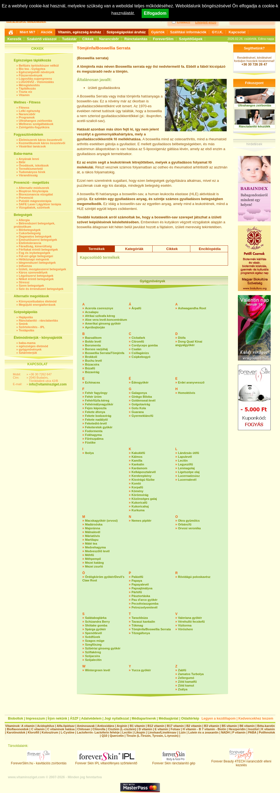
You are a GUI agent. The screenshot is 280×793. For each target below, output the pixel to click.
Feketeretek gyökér (98, 427)
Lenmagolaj (186, 468)
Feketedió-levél (96, 423)
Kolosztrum (50, 732)
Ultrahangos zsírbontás (35, 120)
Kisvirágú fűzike (143, 479)
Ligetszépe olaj (189, 472)
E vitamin (161, 729)
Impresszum (35, 718)
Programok (27, 117)
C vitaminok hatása (61, 729)
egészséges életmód (33, 346)
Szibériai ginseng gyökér (103, 648)
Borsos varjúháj (96, 349)
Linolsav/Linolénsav (162, 732)
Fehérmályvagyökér (99, 404)
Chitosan (83, 729)
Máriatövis (92, 535)
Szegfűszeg (93, 644)
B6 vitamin (247, 725)
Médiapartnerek (144, 718)
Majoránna (92, 528)
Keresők (14, 39)
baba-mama (27, 342)
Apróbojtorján (95, 327)
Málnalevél (92, 532)
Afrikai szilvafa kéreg (100, 315)
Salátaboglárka (95, 617)
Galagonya (139, 392)
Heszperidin (237, 729)
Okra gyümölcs (189, 520)
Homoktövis (186, 392)
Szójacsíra (92, 656)
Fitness (24, 107)
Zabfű (182, 670)
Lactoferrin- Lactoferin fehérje (98, 732)
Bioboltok (15, 718)
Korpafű (137, 487)
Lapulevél (185, 456)
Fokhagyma (93, 434)
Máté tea (91, 543)
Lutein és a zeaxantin (203, 732)
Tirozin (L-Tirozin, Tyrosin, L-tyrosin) (152, 735)
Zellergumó (186, 677)
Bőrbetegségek (29, 229)
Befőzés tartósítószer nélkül (39, 65)
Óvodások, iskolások (34, 165)
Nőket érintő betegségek (36, 279)
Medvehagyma (95, 547)
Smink (23, 323)
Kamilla (137, 460)
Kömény (137, 491)
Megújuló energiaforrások (37, 304)
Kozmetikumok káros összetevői (42, 143)
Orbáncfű (184, 524)
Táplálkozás (27, 88)
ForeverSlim (163, 39)
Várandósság (28, 175)
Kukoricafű (139, 502)
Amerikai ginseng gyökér (103, 323)
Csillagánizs (140, 353)
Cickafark (138, 337)
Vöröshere (185, 629)
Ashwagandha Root (192, 308)
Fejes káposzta (95, 408)
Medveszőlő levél (97, 551)
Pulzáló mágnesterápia (35, 201)
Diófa (182, 337)
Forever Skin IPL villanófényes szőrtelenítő (106, 761)
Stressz (24, 282)
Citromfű (138, 341)
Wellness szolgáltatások (36, 124)
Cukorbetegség (30, 233)
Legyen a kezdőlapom (219, 718)
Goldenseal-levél (143, 400)
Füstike (90, 442)
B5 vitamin (229, 725)
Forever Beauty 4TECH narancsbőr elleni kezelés (241, 761)
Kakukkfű (138, 453)
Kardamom (139, 468)
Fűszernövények (30, 75)
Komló (136, 483)
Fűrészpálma (94, 438)
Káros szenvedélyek (33, 272)
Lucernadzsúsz (189, 475)
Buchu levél (93, 360)
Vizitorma (184, 625)
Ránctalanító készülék (254, 126)
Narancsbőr (109, 39)
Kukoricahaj (140, 506)
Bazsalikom (93, 337)
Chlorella (98, 729)
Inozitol (253, 729)
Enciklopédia (210, 249)
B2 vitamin (194, 725)
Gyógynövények (152, 281)
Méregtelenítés (29, 85)
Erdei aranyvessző (191, 382)
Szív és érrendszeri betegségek (41, 288)
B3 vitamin (211, 725)
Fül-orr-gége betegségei (36, 256)
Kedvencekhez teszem (255, 718)
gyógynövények (30, 349)
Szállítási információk (188, 32)
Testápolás (26, 330)
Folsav (175, 729)
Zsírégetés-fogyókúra (34, 127)
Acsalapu (91, 312)
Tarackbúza (140, 617)
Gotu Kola (139, 408)
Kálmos (137, 456)
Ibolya (89, 453)
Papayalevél (140, 584)
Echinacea (92, 382)
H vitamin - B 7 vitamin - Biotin (204, 729)
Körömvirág (140, 495)
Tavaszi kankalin (143, 621)
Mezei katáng (94, 562)
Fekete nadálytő (96, 419)
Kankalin (138, 464)
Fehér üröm (93, 396)
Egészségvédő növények (36, 72)
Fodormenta (94, 431)
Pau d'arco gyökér (145, 599)
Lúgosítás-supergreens (35, 78)
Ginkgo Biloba (142, 396)
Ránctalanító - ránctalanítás (38, 320)
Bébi (22, 162)
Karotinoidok (16, 732)
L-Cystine (67, 732)
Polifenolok (267, 732)
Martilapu (91, 539)
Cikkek (88, 39)
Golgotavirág (141, 404)
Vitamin (24, 95)
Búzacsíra (92, 364)
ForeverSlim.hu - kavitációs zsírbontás (38, 761)
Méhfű (89, 555)
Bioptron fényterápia (33, 191)
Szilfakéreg (93, 652)
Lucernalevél (187, 479)
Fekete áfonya (95, 412)
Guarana (138, 412)
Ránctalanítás (136, 39)
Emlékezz (183, 22)
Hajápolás (26, 317)
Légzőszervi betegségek (36, 275)
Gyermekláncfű (142, 415)
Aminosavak (86, 725)
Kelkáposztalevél (144, 472)
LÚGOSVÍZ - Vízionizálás (36, 82)
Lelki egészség (29, 110)
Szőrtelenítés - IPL (32, 327)
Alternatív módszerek (34, 187)
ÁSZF (74, 718)
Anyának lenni (29, 159)
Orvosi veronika (189, 528)
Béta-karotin (266, 725)
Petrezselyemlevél (145, 607)
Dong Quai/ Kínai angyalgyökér (188, 343)
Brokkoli (91, 356)
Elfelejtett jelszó (205, 22)
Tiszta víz (25, 91)
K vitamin (268, 729)
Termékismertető (31, 168)
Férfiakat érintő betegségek (38, 249)
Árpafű (136, 308)
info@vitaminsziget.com (48, 384)
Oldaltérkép (190, 718)
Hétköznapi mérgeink (34, 259)
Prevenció (26, 197)
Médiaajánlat (168, 718)
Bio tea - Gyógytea (32, 68)
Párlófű (137, 592)
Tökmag (137, 625)
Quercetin (117, 735)
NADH (225, 732)
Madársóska (94, 524)
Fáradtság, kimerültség (35, 246)
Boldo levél (93, 341)
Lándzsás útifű (188, 453)
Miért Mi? (27, 32)
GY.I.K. (217, 32)
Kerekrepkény (141, 475)
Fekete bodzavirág (98, 415)
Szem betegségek (31, 285)
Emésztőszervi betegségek (38, 239)
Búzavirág (92, 372)
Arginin (122, 725)
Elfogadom (155, 13)
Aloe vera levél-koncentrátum (106, 319)
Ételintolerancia (30, 243)
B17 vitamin (175, 725)
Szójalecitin (93, 659)
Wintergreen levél (97, 670)
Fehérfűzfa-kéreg (97, 400)
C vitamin (38, 729)
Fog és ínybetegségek (34, 252)
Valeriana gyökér (190, 617)
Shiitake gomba (96, 625)
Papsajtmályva (142, 588)
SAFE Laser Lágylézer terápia (40, 204)
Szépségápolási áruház (126, 32)
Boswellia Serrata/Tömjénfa (104, 353)
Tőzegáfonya (141, 633)
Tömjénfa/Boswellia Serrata (151, 629)
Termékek (96, 249)
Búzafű (90, 368)
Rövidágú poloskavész (194, 576)
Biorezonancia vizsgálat (36, 194)
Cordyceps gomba (145, 345)
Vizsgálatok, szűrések (34, 207)
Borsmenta (93, 345)
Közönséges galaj (144, 498)
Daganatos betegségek (35, 236)
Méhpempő (93, 558)
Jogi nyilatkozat (116, 718)
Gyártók (158, 32)
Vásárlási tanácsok (32, 146)
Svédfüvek (92, 636)
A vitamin (28, 725)
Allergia (24, 220)
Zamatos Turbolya (191, 674)
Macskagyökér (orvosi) (101, 520)
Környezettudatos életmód (38, 301)
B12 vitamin (155, 725)
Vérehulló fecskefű (191, 621)
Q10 (104, 735)
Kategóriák (134, 249)
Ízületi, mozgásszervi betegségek (42, 269)
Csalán (136, 349)
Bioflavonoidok (17, 729)
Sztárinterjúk (28, 352)
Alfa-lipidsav (65, 725)
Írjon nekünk (57, 718)
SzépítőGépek (191, 39)
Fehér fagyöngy (96, 392)
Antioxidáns (105, 725)
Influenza (25, 266)
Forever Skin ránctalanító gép (173, 761)
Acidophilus (45, 725)
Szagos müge (94, 640)
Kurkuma (138, 510)
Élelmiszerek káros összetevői (40, 139)
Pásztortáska (141, 596)
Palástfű (137, 576)
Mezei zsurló (94, 566)
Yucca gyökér (141, 670)
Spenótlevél (93, 633)
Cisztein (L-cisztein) (122, 729)
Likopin (140, 732)
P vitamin (239, 732)
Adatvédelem (91, 718)
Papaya (137, 580)
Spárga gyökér (95, 629)
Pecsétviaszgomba (145, 603)
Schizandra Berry (97, 621)
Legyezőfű (185, 464)
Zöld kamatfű (187, 681)
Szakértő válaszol (41, 39)
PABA (252, 732)
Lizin (182, 732)
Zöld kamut (186, 685)
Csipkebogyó (141, 356)
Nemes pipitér (141, 520)
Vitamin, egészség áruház (79, 32)
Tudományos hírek (32, 172)
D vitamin (145, 729)
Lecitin (183, 460)
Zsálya (182, 689)
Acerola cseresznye (99, 308)
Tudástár (69, 39)
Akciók (46, 32)
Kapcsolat (237, 32)
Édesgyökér (140, 382)
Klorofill (33, 732)
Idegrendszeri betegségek (37, 262)
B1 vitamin (137, 725)
